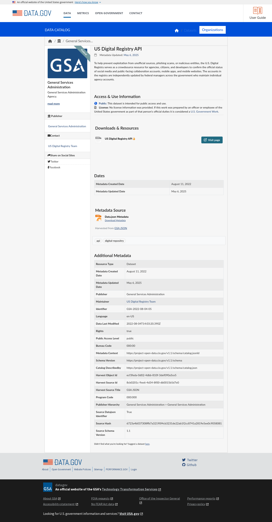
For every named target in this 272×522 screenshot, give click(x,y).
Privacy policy (196, 504)
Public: (103, 103)
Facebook (54, 167)
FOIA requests (100, 498)
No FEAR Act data (102, 504)
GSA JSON (120, 228)
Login (134, 469)
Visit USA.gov (129, 514)
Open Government (61, 469)
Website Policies (82, 469)
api (98, 240)
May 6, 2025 (131, 55)
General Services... (79, 41)
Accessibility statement (59, 504)
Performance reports (201, 498)
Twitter (53, 161)
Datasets (190, 30)
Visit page (212, 140)
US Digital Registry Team (62, 146)
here (147, 444)
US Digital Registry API (119, 138)
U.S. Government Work (204, 111)
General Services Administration (67, 126)
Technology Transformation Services (129, 489)
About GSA (50, 498)
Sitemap (98, 469)
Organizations (212, 30)
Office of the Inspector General (159, 498)
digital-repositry (114, 240)
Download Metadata (115, 220)
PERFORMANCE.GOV (117, 469)
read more (54, 103)
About (45, 469)
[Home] (31, 13)
